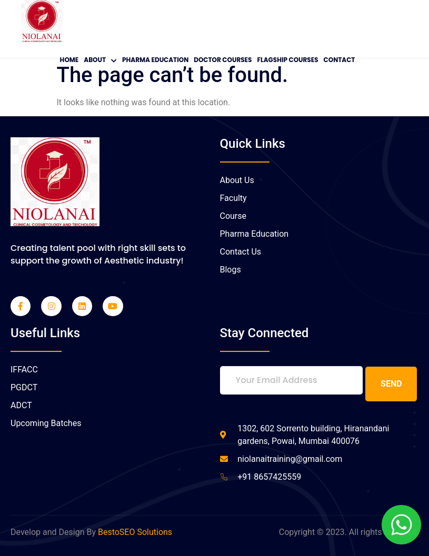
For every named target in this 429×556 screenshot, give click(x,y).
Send (391, 383)
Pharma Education (155, 59)
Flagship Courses (287, 59)
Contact (339, 59)
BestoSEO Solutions (135, 532)
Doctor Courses (223, 59)
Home (69, 59)
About (100, 59)
